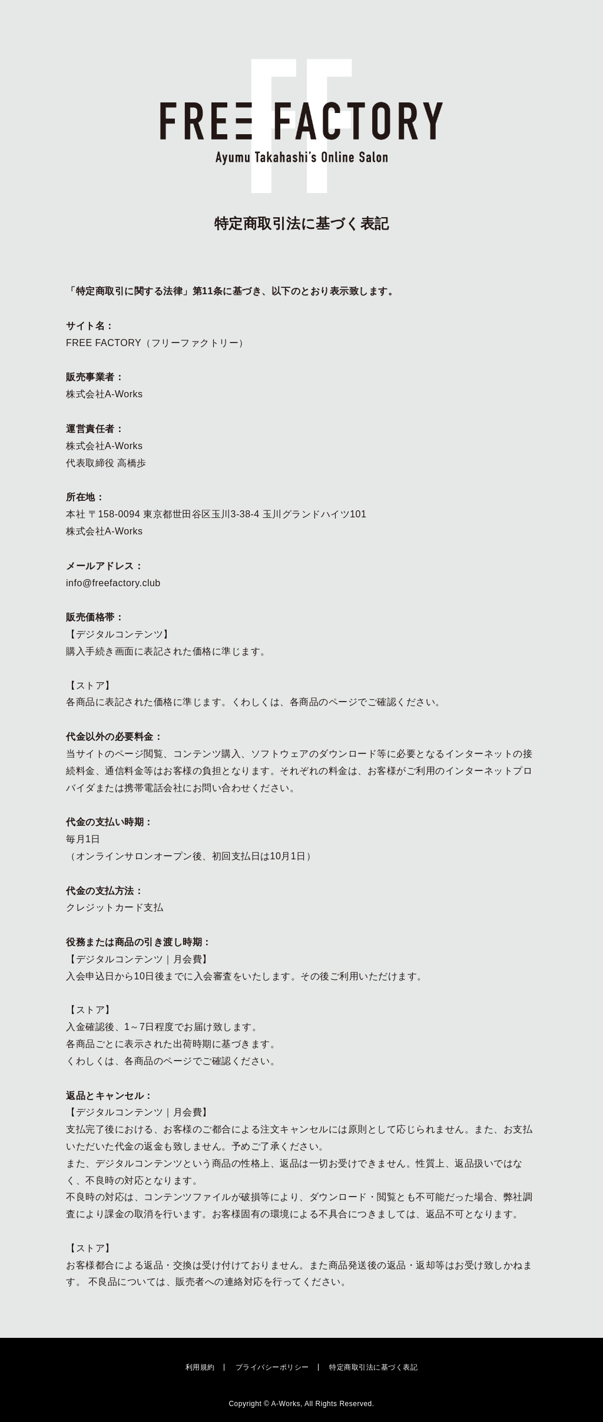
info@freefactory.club (113, 583)
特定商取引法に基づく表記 (373, 1367)
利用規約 (200, 1367)
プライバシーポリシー (272, 1367)
